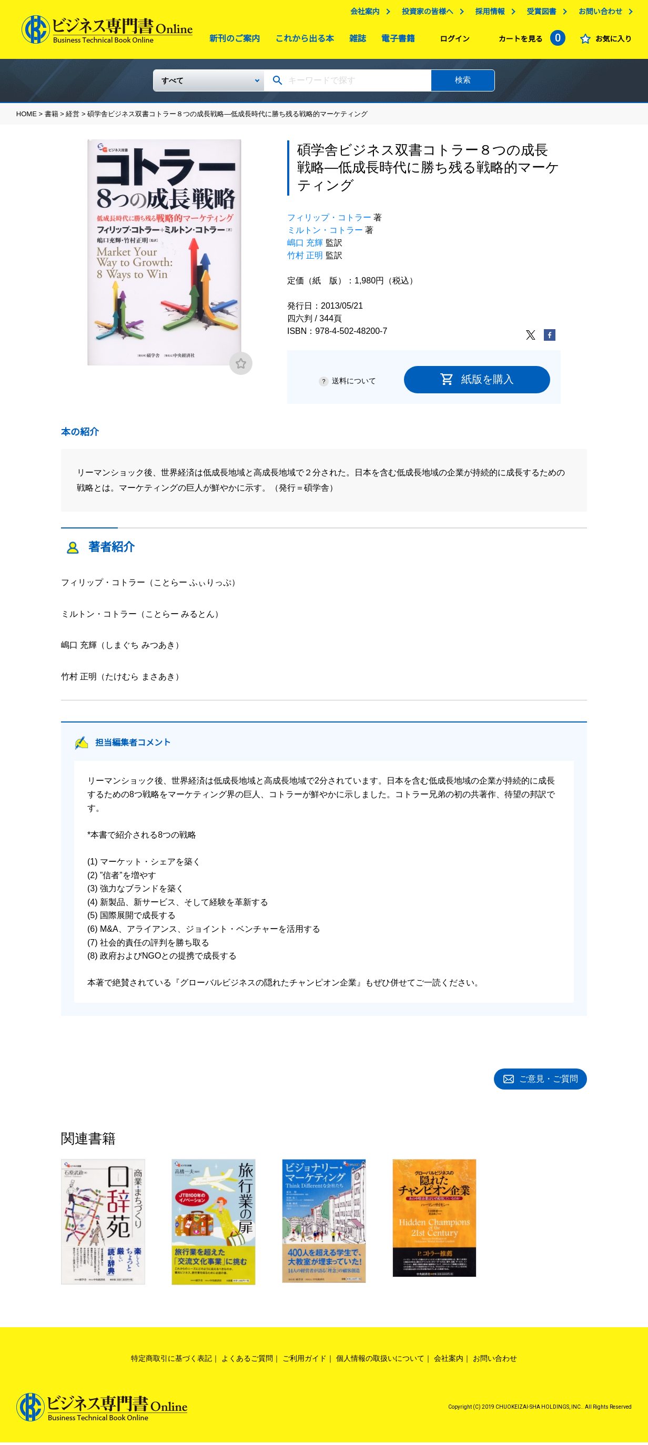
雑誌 (355, 41)
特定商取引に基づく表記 (171, 1361)
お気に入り (613, 41)
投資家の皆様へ (427, 14)
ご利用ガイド (304, 1361)
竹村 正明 (305, 259)
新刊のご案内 (232, 41)
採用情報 (489, 14)
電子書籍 (395, 41)
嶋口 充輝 (305, 246)
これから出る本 (301, 41)
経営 (72, 118)
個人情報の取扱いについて (380, 1361)
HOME (26, 118)
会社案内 (365, 14)
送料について (354, 385)
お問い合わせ (600, 14)
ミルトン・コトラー (325, 234)
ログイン (455, 41)
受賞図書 (541, 14)
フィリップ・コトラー (329, 221)
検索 (463, 83)
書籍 (51, 118)
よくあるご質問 (247, 1361)
